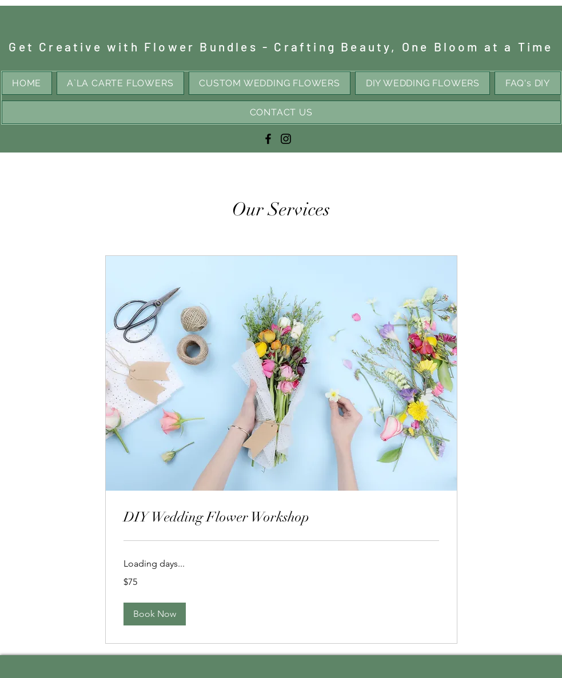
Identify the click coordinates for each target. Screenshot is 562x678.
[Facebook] (268, 139)
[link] (281, 517)
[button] (154, 614)
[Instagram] (286, 139)
